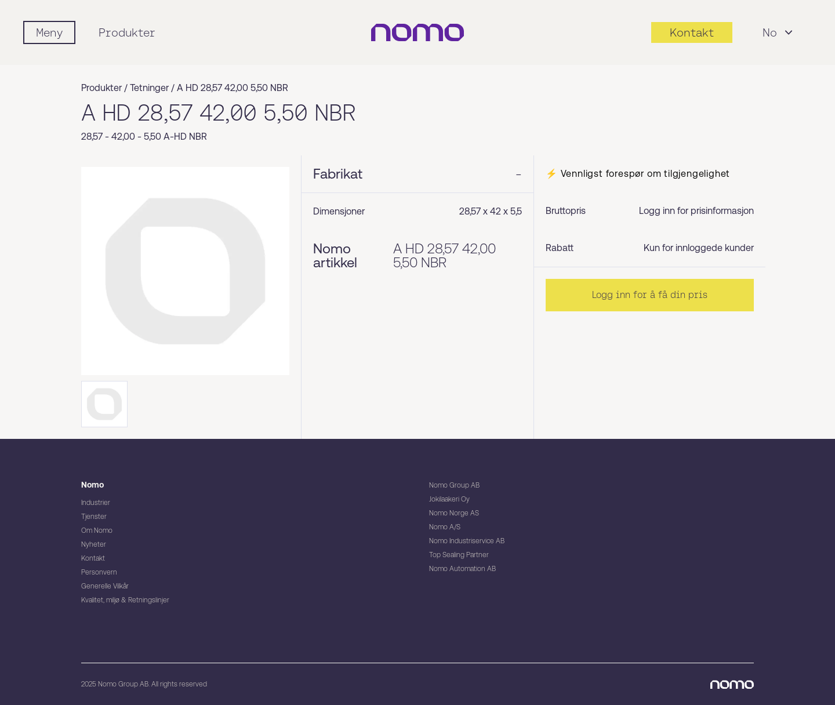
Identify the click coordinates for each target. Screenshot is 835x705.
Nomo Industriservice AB (466, 541)
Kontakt (93, 558)
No (779, 32)
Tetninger (149, 87)
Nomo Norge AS (454, 513)
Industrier (95, 503)
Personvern (99, 572)
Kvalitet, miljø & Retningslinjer (125, 600)
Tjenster (94, 517)
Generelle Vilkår (105, 586)
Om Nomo (96, 530)
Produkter (127, 32)
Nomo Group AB (454, 485)
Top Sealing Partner (459, 555)
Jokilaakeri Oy (449, 499)
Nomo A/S (444, 527)
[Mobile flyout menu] (49, 32)
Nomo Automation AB (462, 569)
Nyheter (93, 544)
